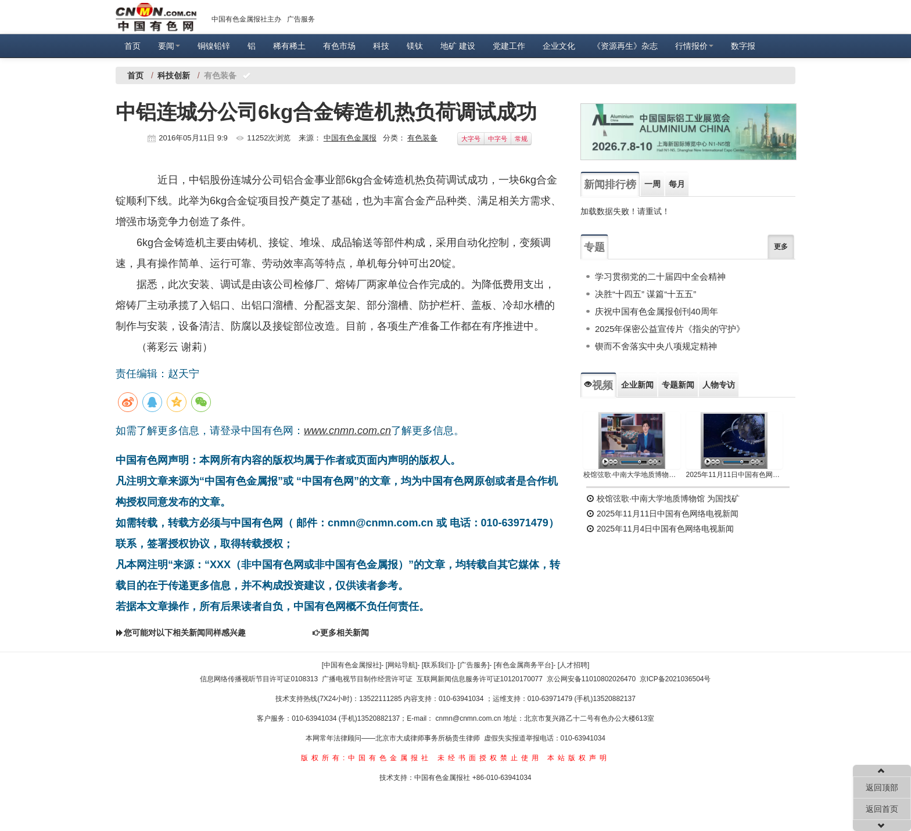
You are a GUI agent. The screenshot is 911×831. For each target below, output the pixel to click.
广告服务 (301, 19)
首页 (132, 45)
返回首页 (882, 809)
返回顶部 (882, 787)
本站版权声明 (578, 758)
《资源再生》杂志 (625, 45)
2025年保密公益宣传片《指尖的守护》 (670, 329)
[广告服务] (474, 665)
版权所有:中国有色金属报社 (366, 758)
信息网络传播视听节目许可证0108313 (259, 679)
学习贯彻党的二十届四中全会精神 (660, 276)
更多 (781, 247)
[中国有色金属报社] (352, 665)
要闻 (169, 45)
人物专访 (718, 384)
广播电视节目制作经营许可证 (367, 679)
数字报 (743, 45)
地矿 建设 (457, 45)
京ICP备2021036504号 (675, 679)
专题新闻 (678, 384)
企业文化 (559, 45)
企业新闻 (637, 384)
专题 (594, 247)
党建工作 (509, 45)
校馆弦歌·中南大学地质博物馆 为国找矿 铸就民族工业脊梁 (631, 475)
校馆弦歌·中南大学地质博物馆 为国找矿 (663, 498)
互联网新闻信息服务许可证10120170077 (480, 679)
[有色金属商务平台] (524, 665)
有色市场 (339, 45)
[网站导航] (402, 665)
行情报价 (694, 45)
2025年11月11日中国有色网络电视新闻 (734, 475)
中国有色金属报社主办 (246, 19)
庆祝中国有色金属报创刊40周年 (656, 311)
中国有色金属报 (350, 137)
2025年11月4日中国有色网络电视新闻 (660, 528)
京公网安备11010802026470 (591, 679)
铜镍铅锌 (214, 45)
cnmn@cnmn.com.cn (469, 718)
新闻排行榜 (610, 184)
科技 (381, 45)
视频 (598, 385)
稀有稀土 (289, 45)
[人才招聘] (574, 665)
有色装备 (422, 137)
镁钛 (415, 45)
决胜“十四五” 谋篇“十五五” (645, 294)
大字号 (470, 138)
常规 (521, 138)
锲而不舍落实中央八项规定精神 (656, 346)
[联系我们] (438, 665)
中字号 (497, 138)
